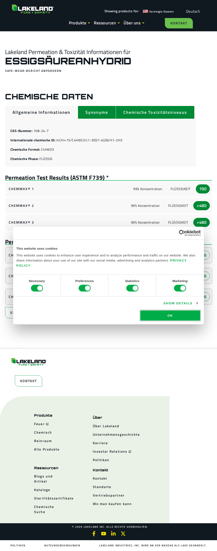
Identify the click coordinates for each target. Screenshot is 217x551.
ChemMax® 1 (21, 188)
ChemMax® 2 (21, 205)
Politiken (17, 545)
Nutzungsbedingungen (62, 545)
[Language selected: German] (192, 11)
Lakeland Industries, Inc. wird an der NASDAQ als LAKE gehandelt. (152, 545)
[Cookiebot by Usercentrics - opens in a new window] (182, 233)
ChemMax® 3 (21, 222)
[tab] (41, 112)
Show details (177, 303)
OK (170, 315)
